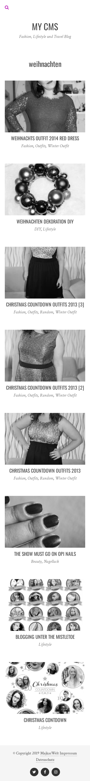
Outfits (40, 146)
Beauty (36, 561)
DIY (37, 229)
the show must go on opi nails (45, 553)
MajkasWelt (49, 753)
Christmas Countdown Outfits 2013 (45, 470)
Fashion (27, 146)
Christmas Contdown (45, 719)
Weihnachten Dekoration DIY (45, 221)
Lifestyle (49, 229)
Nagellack (51, 561)
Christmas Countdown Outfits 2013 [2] (45, 387)
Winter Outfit (58, 146)
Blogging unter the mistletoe (45, 636)
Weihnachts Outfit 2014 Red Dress (45, 138)
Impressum (68, 753)
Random (46, 312)
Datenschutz (45, 759)
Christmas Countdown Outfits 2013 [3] (45, 304)
